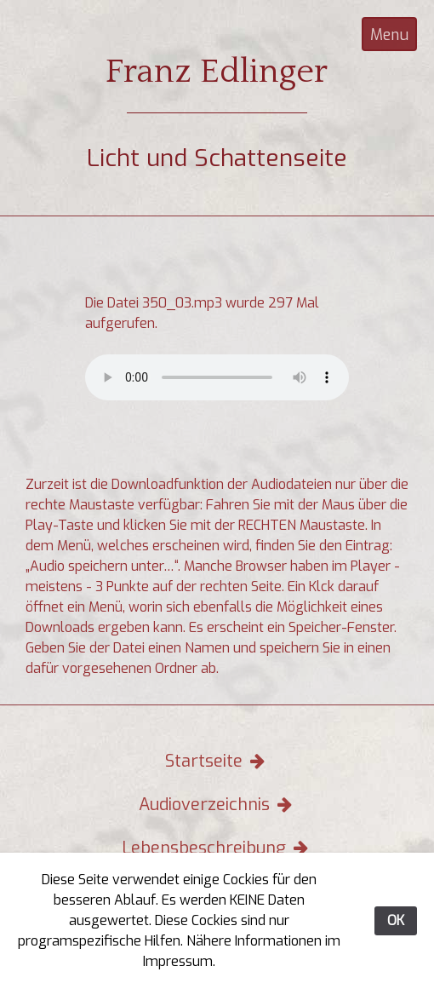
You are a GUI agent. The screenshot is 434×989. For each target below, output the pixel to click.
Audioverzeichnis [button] (217, 804)
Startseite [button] (217, 761)
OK (395, 920)
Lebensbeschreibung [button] (217, 848)
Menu (389, 35)
